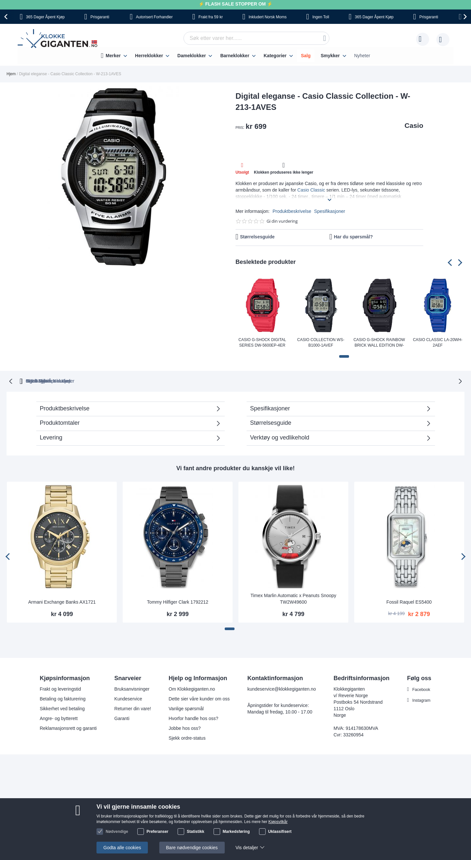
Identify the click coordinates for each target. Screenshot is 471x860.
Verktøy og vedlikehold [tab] (279, 437)
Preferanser (157, 831)
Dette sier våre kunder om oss (198, 698)
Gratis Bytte (180, 380)
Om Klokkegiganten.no (191, 688)
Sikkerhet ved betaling (61, 708)
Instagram (421, 699)
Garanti (121, 717)
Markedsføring (236, 831)
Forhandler (154, 17)
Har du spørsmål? (353, 236)
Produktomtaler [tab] (60, 422)
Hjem (11, 74)
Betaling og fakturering (62, 698)
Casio (414, 125)
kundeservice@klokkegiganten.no (281, 688)
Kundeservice (128, 698)
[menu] (235, 55)
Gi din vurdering (282, 221)
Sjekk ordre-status (186, 737)
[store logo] (59, 39)
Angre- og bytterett (58, 717)
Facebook (421, 688)
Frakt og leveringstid (59, 688)
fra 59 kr (211, 17)
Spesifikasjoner (329, 211)
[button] (344, 356)
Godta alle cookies (122, 847)
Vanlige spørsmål (185, 708)
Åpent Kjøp (45, 17)
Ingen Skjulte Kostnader (354, 380)
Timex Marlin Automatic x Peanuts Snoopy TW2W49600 (294, 598)
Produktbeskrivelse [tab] (65, 407)
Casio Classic (311, 190)
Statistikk (195, 831)
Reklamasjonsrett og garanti (67, 727)
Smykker (330, 55)
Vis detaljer (247, 847)
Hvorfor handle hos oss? (193, 717)
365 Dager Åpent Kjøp (121, 380)
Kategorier (275, 55)
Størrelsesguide (257, 236)
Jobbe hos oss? (184, 727)
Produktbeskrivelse (291, 211)
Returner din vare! (132, 708)
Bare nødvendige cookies (192, 847)
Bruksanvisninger (131, 688)
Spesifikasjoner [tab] (270, 407)
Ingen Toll (226, 380)
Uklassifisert (279, 831)
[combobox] (256, 38)
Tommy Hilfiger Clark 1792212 (177, 601)
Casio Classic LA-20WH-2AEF (437, 342)
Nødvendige (117, 831)
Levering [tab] (51, 437)
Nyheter (362, 55)
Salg (306, 55)
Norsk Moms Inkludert (283, 380)
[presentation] (7, 17)
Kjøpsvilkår (278, 821)
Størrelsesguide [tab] (270, 422)
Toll (320, 17)
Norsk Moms (268, 17)
